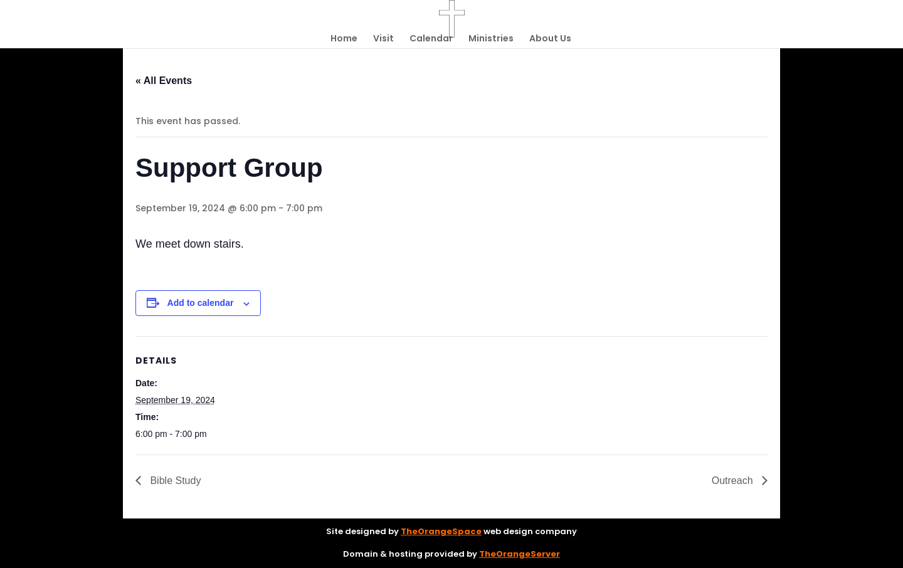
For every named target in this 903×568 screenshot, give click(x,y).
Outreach (734, 480)
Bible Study (174, 480)
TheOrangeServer (519, 554)
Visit (383, 39)
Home (343, 39)
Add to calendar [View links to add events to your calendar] (200, 303)
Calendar (431, 39)
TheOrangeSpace (441, 531)
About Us (550, 39)
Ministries (491, 39)
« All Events (163, 80)
